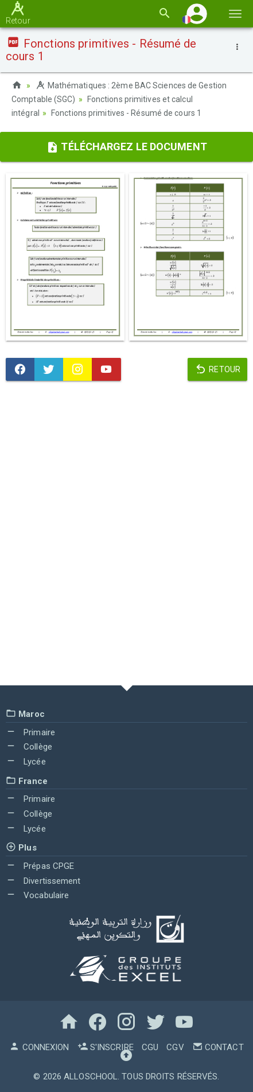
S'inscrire (105, 1047)
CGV (175, 1047)
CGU (150, 1047)
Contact (218, 1047)
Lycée (26, 761)
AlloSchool (91, 1076)
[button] (197, 13)
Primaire (30, 732)
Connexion (39, 1047)
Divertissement (43, 881)
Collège (29, 747)
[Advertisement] (126, 536)
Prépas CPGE (40, 866)
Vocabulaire (37, 895)
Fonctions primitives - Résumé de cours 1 (126, 113)
